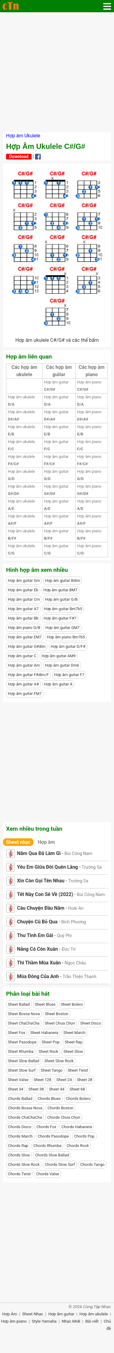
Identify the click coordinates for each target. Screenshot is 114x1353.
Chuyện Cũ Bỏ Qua (37, 922)
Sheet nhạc (18, 842)
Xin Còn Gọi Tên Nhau (40, 881)
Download (19, 156)
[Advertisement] (57, 72)
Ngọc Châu (75, 963)
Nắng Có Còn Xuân (37, 949)
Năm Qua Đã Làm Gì (39, 853)
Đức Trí (69, 949)
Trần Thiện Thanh (79, 976)
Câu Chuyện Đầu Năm (40, 908)
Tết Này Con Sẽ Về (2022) (45, 894)
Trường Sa (92, 867)
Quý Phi (64, 935)
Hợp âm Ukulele (23, 136)
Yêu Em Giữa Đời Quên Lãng (47, 867)
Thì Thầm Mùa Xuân (39, 963)
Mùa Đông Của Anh (38, 976)
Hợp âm (46, 842)
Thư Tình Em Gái (35, 935)
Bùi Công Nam (78, 853)
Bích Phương (73, 922)
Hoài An (76, 908)
